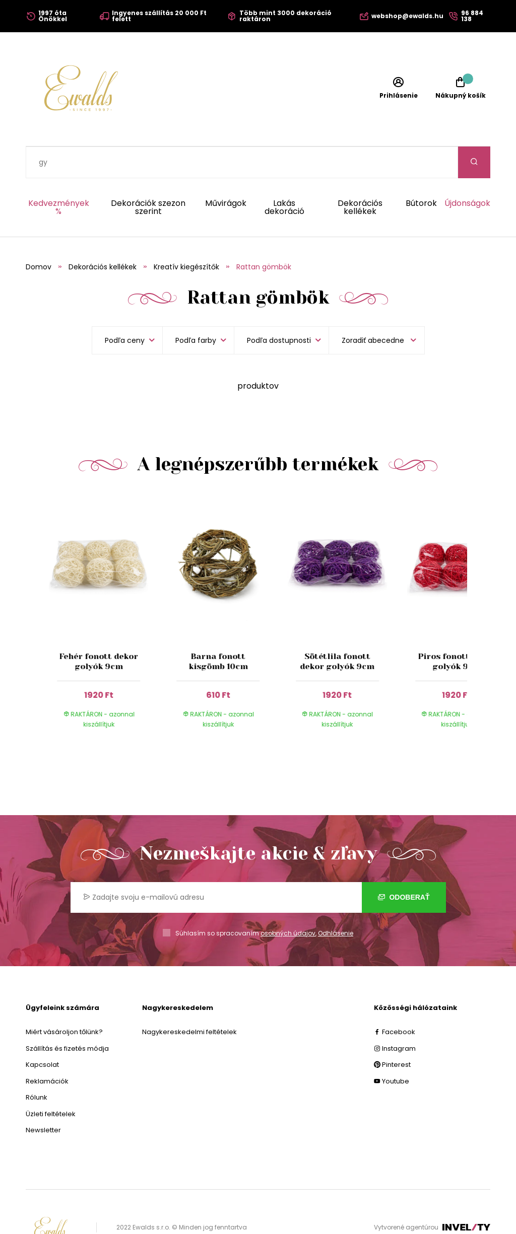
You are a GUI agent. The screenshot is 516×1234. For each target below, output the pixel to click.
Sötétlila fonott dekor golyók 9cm (337, 629)
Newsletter (43, 1098)
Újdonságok (467, 172)
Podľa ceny (125, 309)
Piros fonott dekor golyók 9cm (457, 629)
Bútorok (421, 172)
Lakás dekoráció (284, 176)
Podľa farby (195, 309)
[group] (108, 585)
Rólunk (36, 1065)
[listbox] (377, 309)
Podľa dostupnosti (279, 309)
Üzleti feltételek (51, 1082)
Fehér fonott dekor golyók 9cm (98, 629)
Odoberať (404, 865)
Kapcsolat (42, 1033)
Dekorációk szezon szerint (148, 176)
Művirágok (225, 172)
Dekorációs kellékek (360, 176)
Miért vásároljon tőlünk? (64, 1000)
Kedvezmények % (58, 176)
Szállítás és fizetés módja (67, 1017)
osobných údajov (288, 901)
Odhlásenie (335, 901)
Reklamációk (47, 1049)
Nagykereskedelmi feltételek (189, 1000)
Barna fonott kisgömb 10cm (218, 629)
